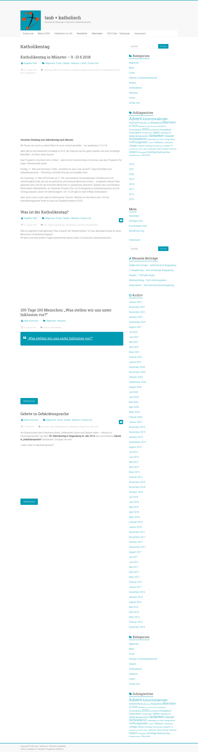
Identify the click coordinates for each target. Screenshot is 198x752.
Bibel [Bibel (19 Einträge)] (166, 122)
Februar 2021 (135, 357)
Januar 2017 (135, 587)
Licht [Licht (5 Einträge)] (140, 149)
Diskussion (66, 70)
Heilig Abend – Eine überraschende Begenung (151, 285)
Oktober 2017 (136, 542)
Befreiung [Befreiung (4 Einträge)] (147, 123)
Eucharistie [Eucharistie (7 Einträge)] (154, 129)
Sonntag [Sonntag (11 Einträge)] (151, 152)
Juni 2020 (134, 397)
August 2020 (135, 387)
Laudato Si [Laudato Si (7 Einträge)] (168, 145)
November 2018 (137, 487)
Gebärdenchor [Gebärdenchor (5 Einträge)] (165, 133)
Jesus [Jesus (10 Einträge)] (140, 145)
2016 (131, 194)
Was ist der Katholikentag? (44, 212)
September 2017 (137, 547)
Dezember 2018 (137, 482)
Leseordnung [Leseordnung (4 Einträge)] (133, 149)
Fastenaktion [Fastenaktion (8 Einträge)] (135, 132)
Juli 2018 (133, 497)
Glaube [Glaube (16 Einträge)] (169, 136)
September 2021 (137, 322)
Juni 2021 (134, 337)
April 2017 (134, 572)
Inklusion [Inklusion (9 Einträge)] (158, 142)
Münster (116, 70)
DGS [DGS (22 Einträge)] (145, 129)
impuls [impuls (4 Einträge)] (151, 143)
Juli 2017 (133, 557)
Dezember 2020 (137, 367)
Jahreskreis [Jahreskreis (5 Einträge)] (168, 143)
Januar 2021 (135, 362)
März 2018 (134, 517)
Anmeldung (48, 70)
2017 (131, 189)
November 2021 (137, 312)
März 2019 (134, 472)
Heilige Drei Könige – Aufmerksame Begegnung (152, 265)
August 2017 (135, 552)
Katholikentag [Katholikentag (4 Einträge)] (157, 146)
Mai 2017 (133, 567)
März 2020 (134, 412)
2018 (131, 184)
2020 (131, 174)
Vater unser (94, 427)
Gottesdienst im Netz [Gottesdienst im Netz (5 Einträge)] (155, 139)
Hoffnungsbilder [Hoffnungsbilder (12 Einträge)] (138, 142)
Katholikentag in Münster (74, 225)
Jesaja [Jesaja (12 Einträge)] (133, 145)
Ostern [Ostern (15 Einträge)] (133, 152)
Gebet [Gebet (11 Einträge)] (156, 132)
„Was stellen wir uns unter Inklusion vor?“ (60, 338)
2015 (131, 199)
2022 (131, 164)
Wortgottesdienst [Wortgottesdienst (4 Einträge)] (135, 155)
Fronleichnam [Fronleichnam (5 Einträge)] (147, 133)
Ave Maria (45, 427)
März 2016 (134, 617)
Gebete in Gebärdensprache (44, 413)
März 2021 (134, 352)
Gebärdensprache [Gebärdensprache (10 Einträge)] (138, 136)
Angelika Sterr (30, 63)
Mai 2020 (133, 402)
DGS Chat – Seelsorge (118, 33)
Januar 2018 (135, 527)
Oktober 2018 (136, 492)
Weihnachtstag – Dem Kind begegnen (148, 280)
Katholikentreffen (91, 225)
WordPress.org (136, 231)
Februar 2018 (135, 522)
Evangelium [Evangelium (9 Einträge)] (165, 129)
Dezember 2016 (137, 592)
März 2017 (134, 577)
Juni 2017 (134, 562)
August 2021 (135, 327)
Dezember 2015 (137, 627)
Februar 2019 (135, 477)
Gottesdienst (135, 87)
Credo (52, 427)
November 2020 (137, 372)
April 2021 (134, 347)
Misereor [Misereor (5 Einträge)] (165, 149)
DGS (59, 70)
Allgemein (50, 63)
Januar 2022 (135, 302)
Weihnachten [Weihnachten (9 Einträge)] (163, 152)
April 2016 (134, 612)
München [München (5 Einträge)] (173, 149)
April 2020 (134, 407)
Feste (59, 63)
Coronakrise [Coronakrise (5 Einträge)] (161, 126)
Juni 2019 (134, 457)
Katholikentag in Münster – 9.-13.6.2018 (55, 57)
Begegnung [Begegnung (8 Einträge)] (156, 122)
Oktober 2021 (136, 317)
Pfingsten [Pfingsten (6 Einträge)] (142, 152)
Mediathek (82, 33)
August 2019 (135, 447)
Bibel (55, 70)
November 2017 (137, 537)
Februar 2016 (135, 622)
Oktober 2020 (136, 377)
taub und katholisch (28, 73)
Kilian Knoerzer (30, 320)
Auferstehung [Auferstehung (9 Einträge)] (136, 122)
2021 (131, 169)
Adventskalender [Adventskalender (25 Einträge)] (155, 119)
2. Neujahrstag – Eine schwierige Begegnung (151, 270)
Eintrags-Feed (136, 221)
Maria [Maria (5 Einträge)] (159, 149)
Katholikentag (107, 70)
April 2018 (134, 512)
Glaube (66, 63)
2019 (131, 179)
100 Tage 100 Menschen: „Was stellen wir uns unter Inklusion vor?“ (66, 312)
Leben (83, 63)
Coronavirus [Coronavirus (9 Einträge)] (135, 129)
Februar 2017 (135, 582)
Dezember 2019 (137, 427)
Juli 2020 (133, 392)
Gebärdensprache (87, 70)
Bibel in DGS (44, 33)
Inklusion (75, 63)
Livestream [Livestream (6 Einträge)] (152, 149)
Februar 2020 (135, 417)
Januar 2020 (135, 422)
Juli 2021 (133, 332)
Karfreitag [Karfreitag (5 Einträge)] (148, 146)
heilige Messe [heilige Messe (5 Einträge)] (169, 139)
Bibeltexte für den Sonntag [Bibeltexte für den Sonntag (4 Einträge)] (147, 126)
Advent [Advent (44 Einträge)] (135, 118)
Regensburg (84, 427)
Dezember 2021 (137, 307)
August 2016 (135, 602)
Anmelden (134, 216)
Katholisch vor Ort (63, 33)
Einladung (76, 70)
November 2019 (137, 432)
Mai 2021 (133, 342)
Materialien (97, 33)
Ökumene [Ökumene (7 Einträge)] (146, 155)
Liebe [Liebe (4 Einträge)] (145, 149)
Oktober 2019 (136, 437)
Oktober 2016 (136, 597)
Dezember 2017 (137, 532)
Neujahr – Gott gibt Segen (142, 275)
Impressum (140, 33)
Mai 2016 (133, 607)
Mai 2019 (133, 462)
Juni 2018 (134, 502)
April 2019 (134, 467)
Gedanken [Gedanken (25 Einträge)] (156, 136)
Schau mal (28, 33)
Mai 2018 (133, 507)
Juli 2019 (133, 452)
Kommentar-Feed (138, 226)
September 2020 (137, 382)
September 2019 (137, 442)
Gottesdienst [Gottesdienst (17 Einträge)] (138, 139)
